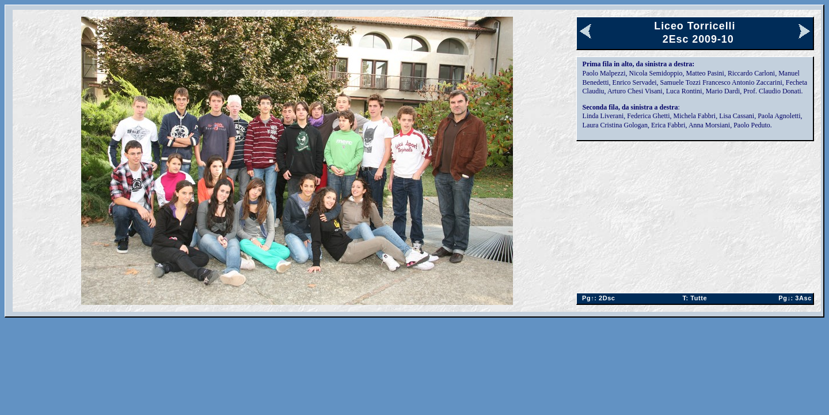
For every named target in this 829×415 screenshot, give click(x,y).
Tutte (694, 298)
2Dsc (596, 298)
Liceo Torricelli (694, 26)
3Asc (793, 298)
